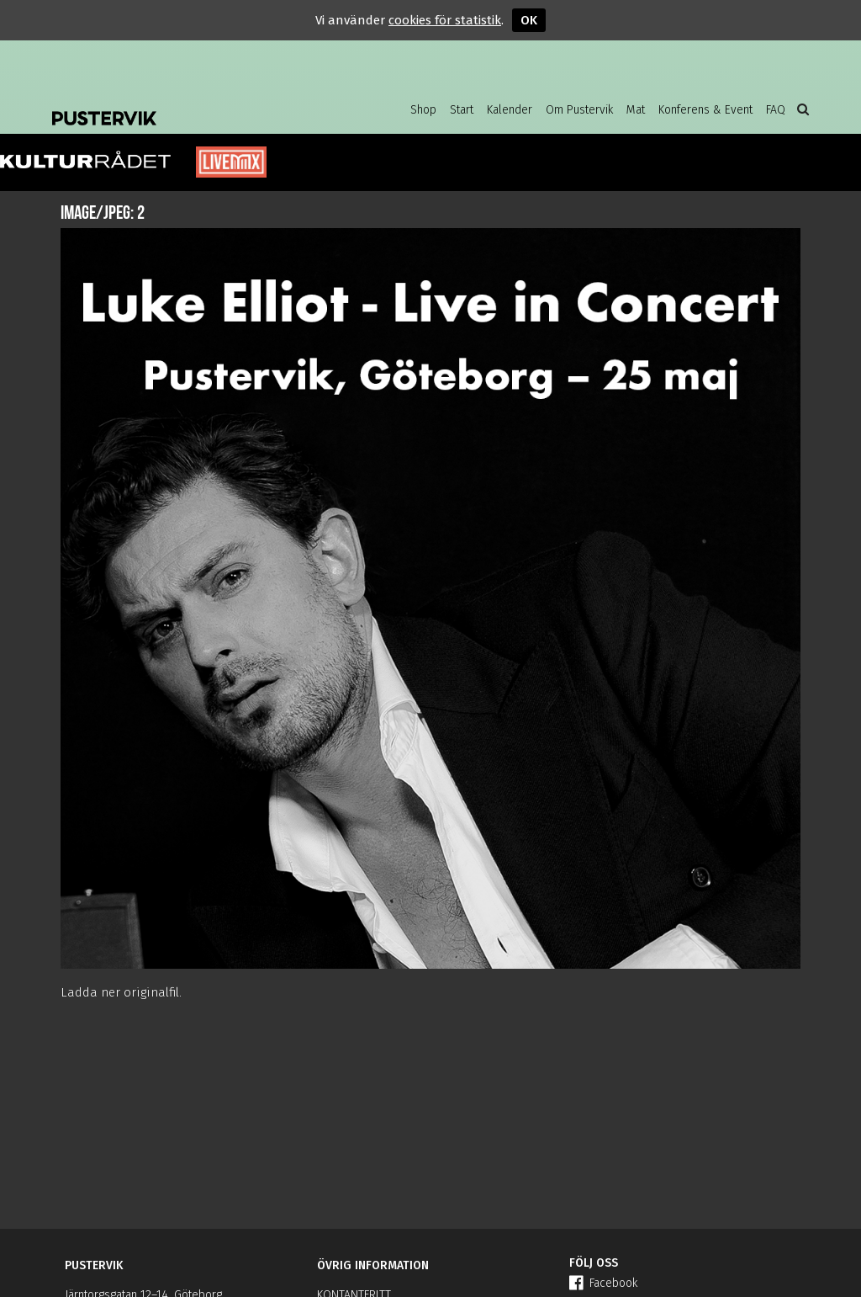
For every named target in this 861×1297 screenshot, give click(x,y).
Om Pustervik (579, 110)
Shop (423, 110)
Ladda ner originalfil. (121, 992)
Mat (635, 110)
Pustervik (186, 105)
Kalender (509, 110)
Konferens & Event (705, 110)
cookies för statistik (444, 20)
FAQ (775, 110)
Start (461, 110)
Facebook (603, 1283)
